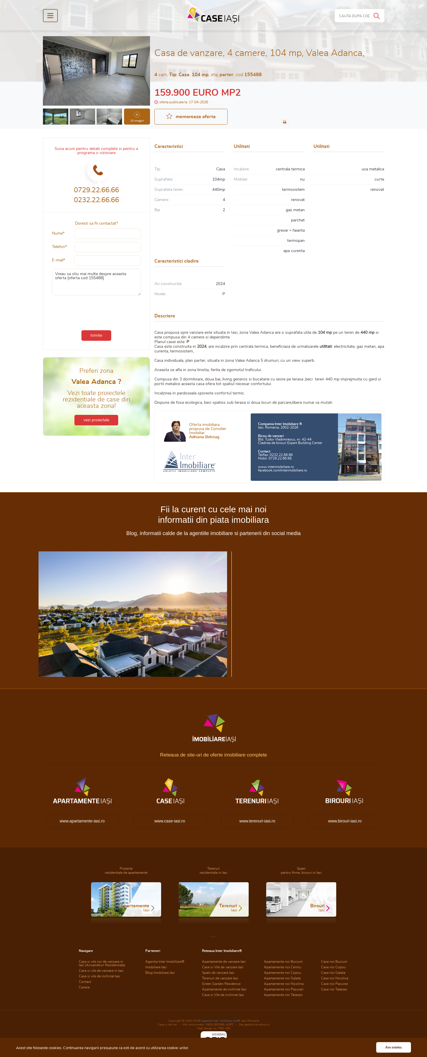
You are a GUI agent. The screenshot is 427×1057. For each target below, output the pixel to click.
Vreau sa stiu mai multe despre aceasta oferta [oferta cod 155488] (96, 282)
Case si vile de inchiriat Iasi (99, 976)
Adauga (309, 16)
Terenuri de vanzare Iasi (220, 978)
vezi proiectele (96, 420)
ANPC (230, 1024)
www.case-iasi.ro (169, 821)
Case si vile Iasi (167, 1024)
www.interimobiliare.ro (276, 467)
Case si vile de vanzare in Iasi (101, 970)
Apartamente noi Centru (282, 967)
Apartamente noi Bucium (283, 961)
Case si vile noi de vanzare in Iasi (102, 963)
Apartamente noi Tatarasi (283, 995)
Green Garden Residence (221, 984)
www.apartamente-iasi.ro (82, 821)
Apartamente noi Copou (282, 972)
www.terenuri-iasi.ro (257, 821)
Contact (85, 981)
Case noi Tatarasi (334, 989)
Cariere (84, 987)
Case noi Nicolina (334, 978)
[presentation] (96, 311)
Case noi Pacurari (334, 984)
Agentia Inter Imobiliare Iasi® (221, 1020)
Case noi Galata (333, 972)
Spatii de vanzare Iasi (218, 972)
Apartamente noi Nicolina (284, 984)
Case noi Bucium (334, 961)
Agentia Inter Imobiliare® (164, 961)
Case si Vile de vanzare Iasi (222, 967)
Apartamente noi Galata (282, 978)
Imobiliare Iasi (156, 967)
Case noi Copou (333, 967)
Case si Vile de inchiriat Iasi (223, 995)
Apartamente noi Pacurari (284, 989)
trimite (96, 335)
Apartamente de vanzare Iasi (224, 961)
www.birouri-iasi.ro (344, 821)
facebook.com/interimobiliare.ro (282, 470)
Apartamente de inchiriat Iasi (224, 989)
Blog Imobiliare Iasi (160, 972)
